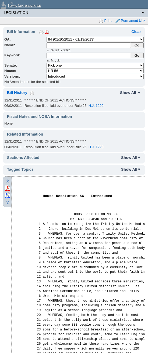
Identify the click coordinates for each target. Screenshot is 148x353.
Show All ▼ (130, 92)
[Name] (89, 45)
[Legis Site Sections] (74, 12)
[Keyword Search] (89, 55)
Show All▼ (131, 157)
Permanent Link (130, 21)
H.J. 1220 (96, 106)
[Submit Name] (137, 45)
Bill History (17, 92)
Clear (136, 32)
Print (105, 21)
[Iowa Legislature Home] (74, 4)
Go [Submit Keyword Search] (137, 55)
